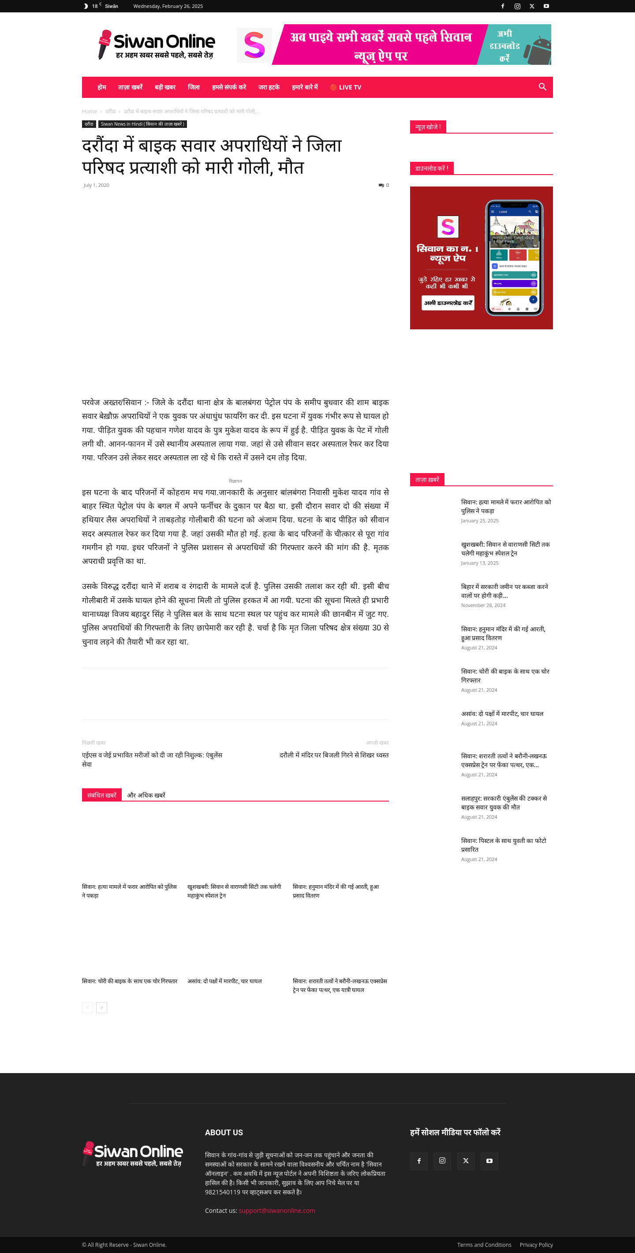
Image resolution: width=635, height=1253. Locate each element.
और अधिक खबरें (146, 795)
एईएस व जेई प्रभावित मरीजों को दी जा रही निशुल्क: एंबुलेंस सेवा (152, 759)
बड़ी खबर (165, 87)
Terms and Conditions (484, 1245)
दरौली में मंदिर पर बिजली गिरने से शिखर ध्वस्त (334, 755)
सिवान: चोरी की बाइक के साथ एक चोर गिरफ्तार (129, 981)
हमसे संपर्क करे (229, 87)
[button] (542, 88)
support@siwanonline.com (277, 1210)
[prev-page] (87, 1007)
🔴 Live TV (345, 87)
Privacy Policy (536, 1245)
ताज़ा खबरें (130, 87)
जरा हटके (269, 87)
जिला (194, 87)
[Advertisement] (481, 401)
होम (101, 87)
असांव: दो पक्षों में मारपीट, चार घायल (224, 981)
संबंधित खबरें (101, 795)
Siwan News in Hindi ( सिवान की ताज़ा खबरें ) (142, 124)
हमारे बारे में (305, 87)
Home (89, 111)
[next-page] (101, 1007)
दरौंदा (110, 111)
